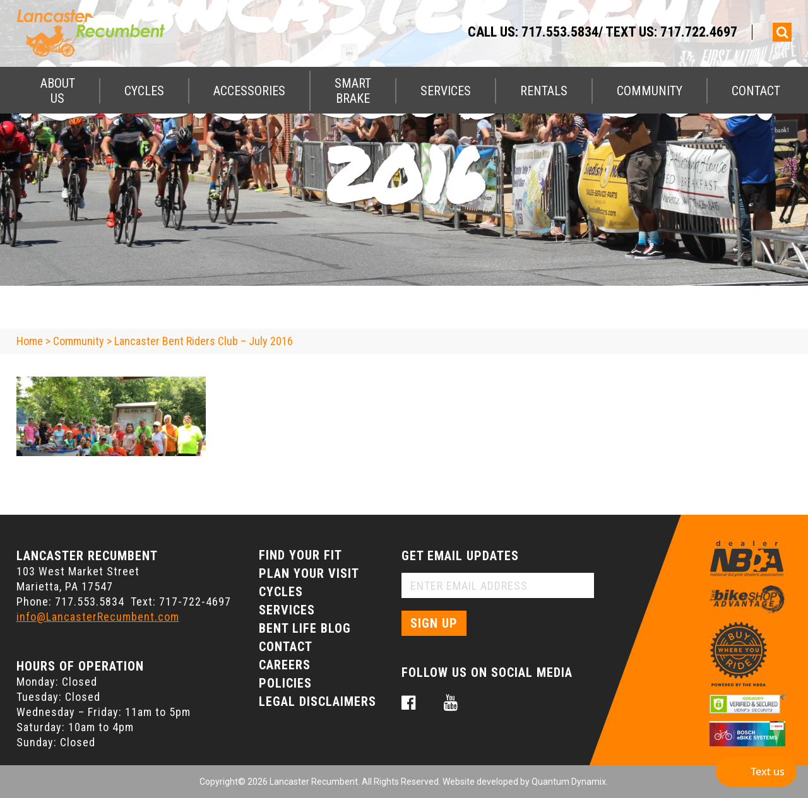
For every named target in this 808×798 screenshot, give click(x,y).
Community (649, 90)
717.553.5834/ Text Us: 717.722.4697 (629, 32)
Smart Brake (353, 91)
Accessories (249, 90)
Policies (285, 683)
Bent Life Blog (305, 628)
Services (445, 90)
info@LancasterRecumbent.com (97, 616)
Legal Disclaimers (317, 701)
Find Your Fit (300, 555)
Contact (756, 90)
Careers (285, 664)
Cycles (144, 90)
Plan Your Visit (309, 573)
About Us (57, 91)
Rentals (543, 90)
